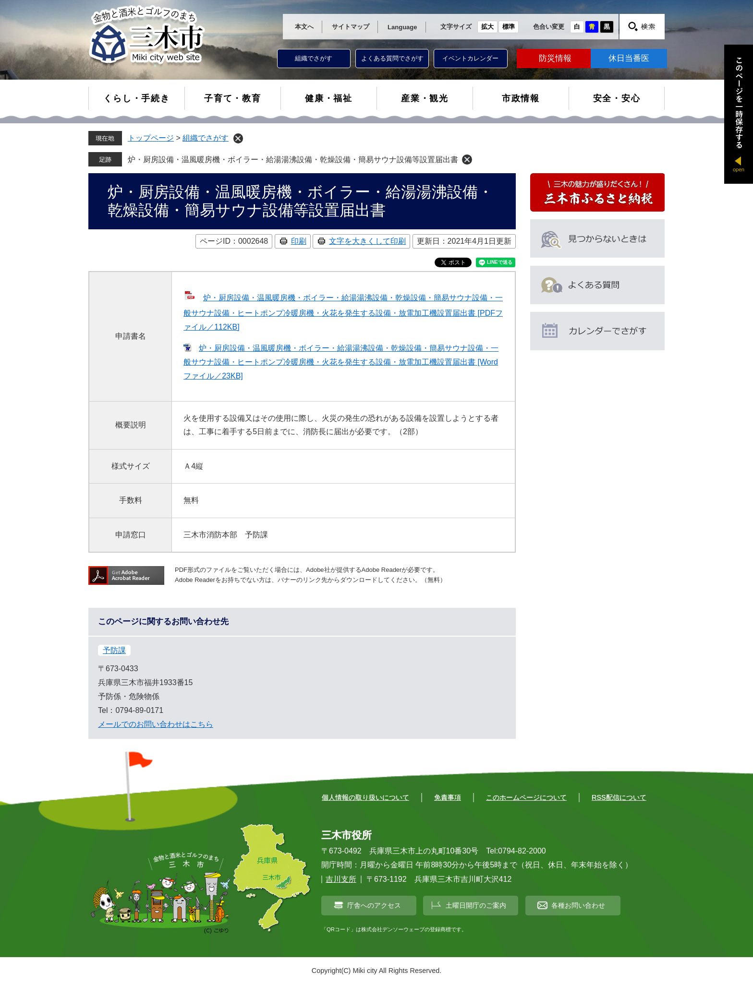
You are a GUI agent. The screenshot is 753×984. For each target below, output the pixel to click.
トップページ (151, 138)
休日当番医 (628, 58)
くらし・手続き (136, 98)
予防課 (114, 650)
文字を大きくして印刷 (367, 241)
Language (402, 27)
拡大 (487, 26)
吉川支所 (341, 879)
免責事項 (447, 797)
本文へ (304, 26)
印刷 (298, 241)
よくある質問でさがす (392, 58)
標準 (508, 26)
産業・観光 (425, 98)
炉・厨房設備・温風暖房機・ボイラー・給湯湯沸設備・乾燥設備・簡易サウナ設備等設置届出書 (293, 159)
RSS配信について (619, 797)
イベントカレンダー (470, 58)
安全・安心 (617, 98)
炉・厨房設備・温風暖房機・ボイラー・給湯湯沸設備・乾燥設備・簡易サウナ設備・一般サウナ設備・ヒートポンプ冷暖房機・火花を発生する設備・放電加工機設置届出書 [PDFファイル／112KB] (343, 312)
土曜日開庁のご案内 (476, 905)
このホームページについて (526, 797)
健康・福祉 (328, 98)
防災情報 (555, 58)
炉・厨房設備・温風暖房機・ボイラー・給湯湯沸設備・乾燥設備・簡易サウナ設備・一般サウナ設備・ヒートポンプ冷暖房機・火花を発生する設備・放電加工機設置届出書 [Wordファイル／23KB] (340, 362)
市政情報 (521, 98)
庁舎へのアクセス (374, 905)
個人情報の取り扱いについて (365, 797)
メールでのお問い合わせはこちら (155, 724)
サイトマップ (350, 26)
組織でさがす (313, 58)
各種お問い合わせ (578, 905)
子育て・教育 (232, 98)
